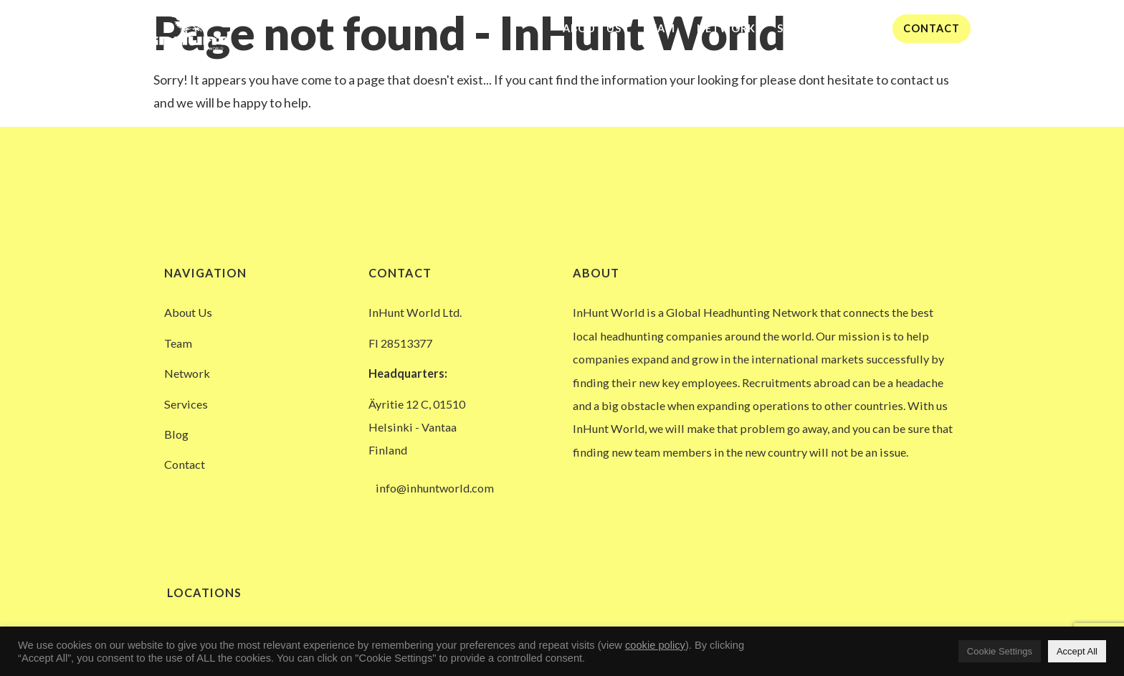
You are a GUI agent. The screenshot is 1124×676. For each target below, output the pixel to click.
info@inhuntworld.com (435, 488)
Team (659, 28)
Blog (866, 28)
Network (726, 28)
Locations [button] (203, 592)
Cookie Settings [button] (999, 651)
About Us (592, 28)
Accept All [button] (1077, 651)
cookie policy (655, 645)
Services (803, 28)
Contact (931, 28)
